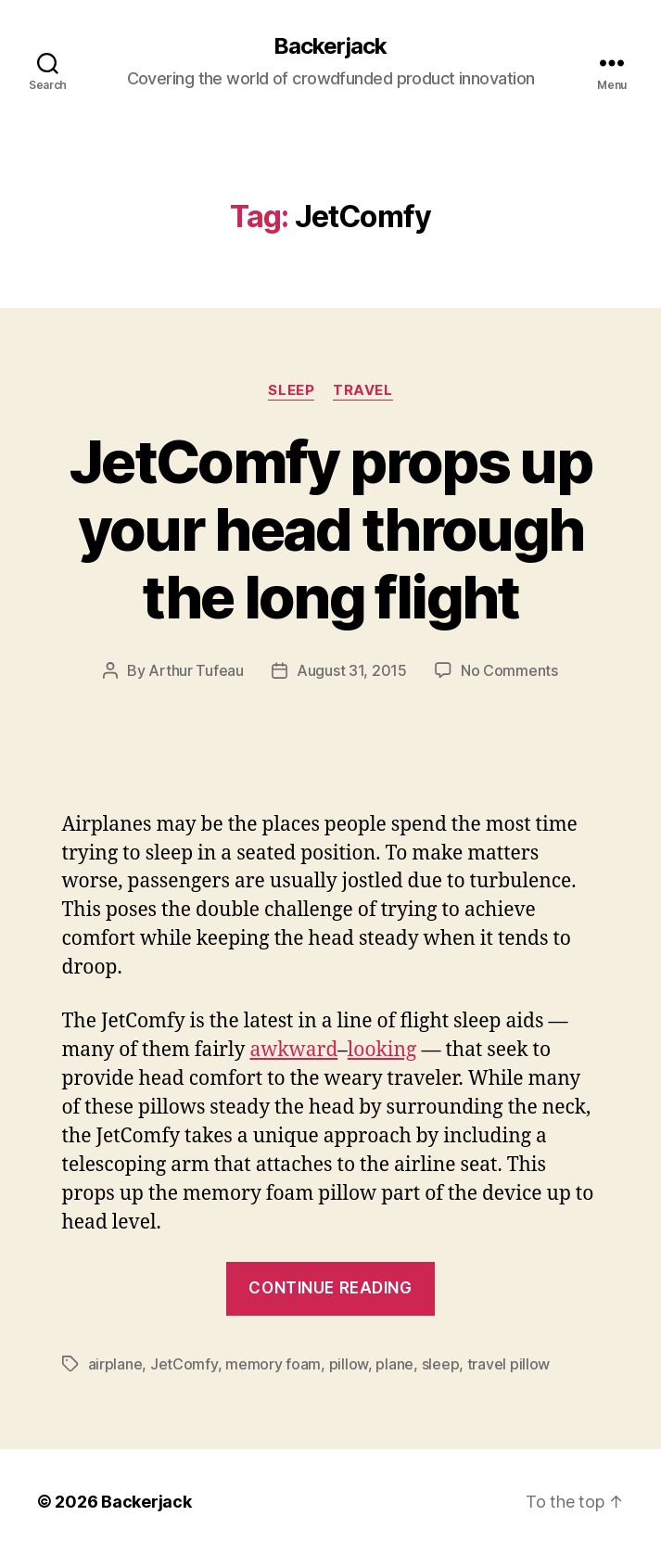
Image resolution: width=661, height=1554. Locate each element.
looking (382, 1050)
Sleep (291, 390)
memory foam (273, 1364)
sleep (441, 1364)
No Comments (509, 670)
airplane (115, 1364)
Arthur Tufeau (196, 670)
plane (394, 1364)
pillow (348, 1364)
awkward (293, 1050)
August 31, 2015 (352, 670)
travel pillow (509, 1364)
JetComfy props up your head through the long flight (330, 529)
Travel (362, 390)
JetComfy (184, 1364)
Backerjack (330, 46)
